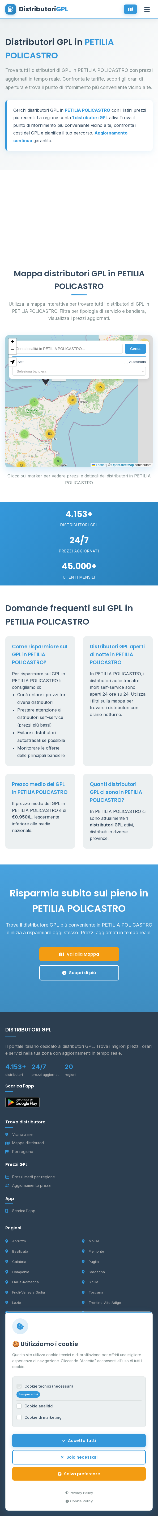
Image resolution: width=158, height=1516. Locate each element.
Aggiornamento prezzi (28, 1185)
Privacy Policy (79, 1493)
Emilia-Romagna (22, 1282)
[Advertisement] (79, 207)
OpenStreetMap (122, 465)
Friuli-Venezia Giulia (25, 1292)
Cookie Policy (79, 1501)
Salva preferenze (79, 1474)
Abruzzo (15, 1241)
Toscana (92, 1292)
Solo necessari (79, 1457)
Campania (17, 1272)
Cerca (135, 349)
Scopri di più (79, 973)
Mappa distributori (24, 1143)
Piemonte (93, 1251)
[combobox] (79, 371)
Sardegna (93, 1272)
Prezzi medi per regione (30, 1177)
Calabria (15, 1261)
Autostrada (135, 362)
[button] (58, 461)
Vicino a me (19, 1134)
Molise (90, 1241)
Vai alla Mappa (79, 954)
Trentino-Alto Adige (101, 1302)
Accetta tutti (79, 1440)
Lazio (13, 1302)
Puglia (90, 1261)
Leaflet (98, 465)
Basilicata (16, 1251)
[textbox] (79, 371)
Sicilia (90, 1282)
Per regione (19, 1151)
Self (17, 362)
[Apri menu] (147, 9)
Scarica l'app (20, 1210)
